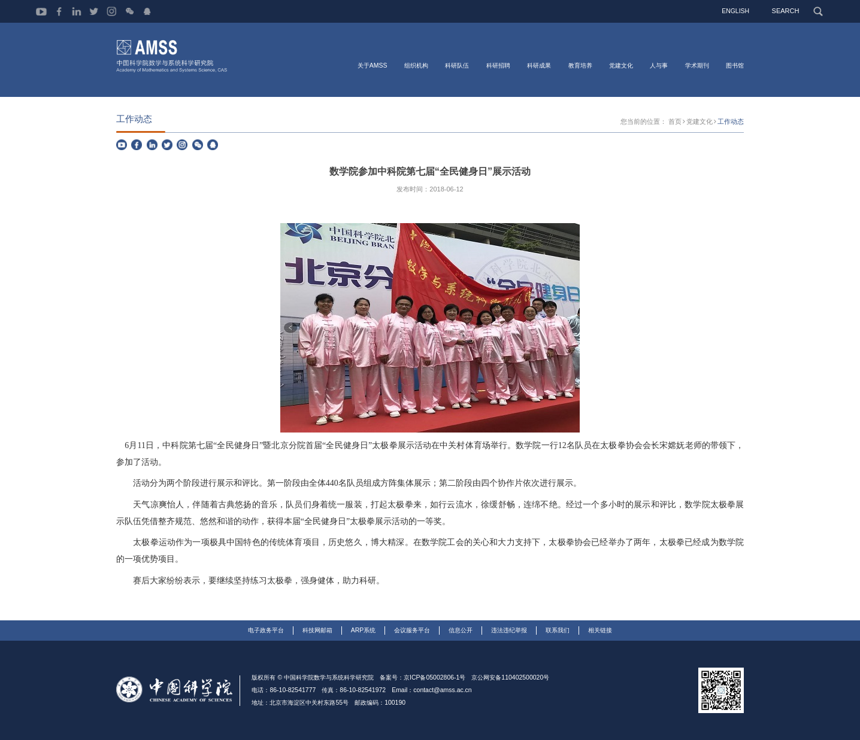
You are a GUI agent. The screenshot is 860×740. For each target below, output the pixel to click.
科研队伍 (457, 65)
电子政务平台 (266, 630)
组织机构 (416, 65)
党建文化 (621, 65)
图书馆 (735, 65)
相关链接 (600, 630)
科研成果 (539, 65)
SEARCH (788, 10)
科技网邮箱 (317, 630)
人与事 (659, 65)
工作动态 (732, 122)
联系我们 (558, 630)
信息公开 (461, 630)
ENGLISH (738, 10)
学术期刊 (697, 65)
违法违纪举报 (509, 630)
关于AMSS (372, 65)
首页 (680, 122)
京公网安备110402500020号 (510, 678)
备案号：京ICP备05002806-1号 (422, 678)
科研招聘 (498, 65)
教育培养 (580, 65)
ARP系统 (363, 630)
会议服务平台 (412, 630)
